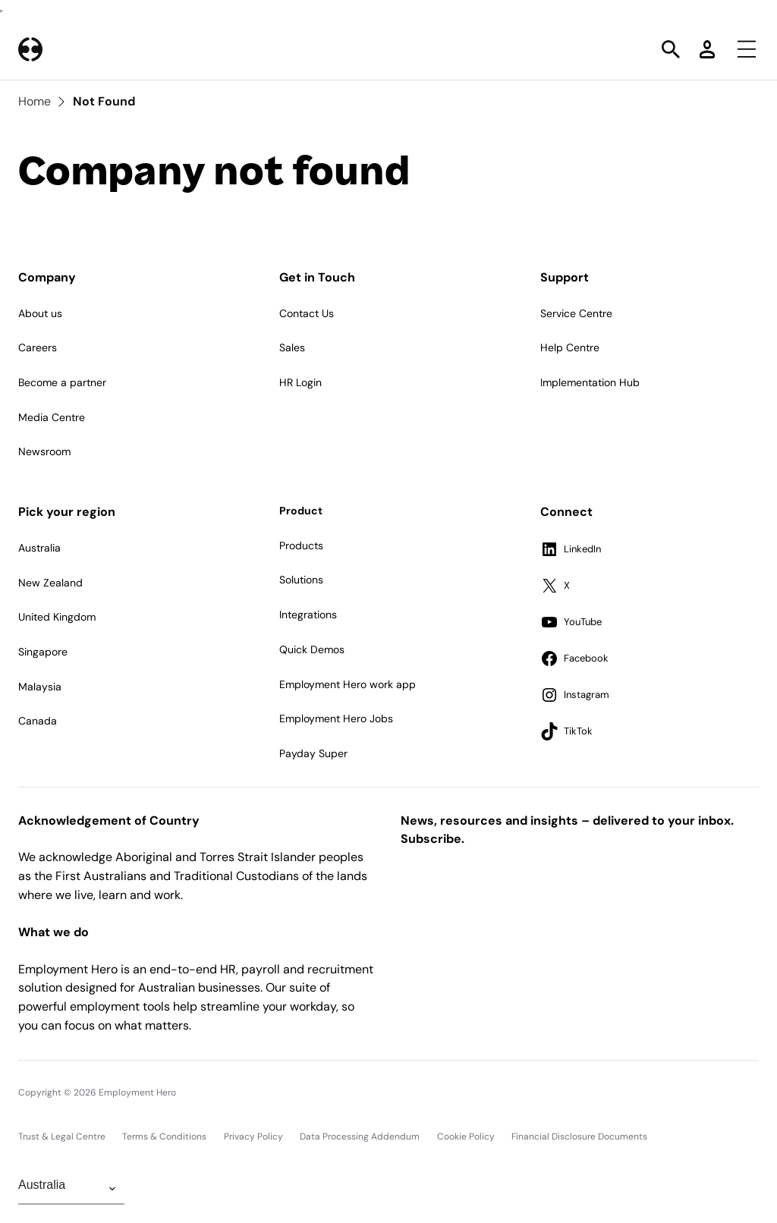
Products (301, 545)
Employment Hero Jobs (336, 718)
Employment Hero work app (347, 684)
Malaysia (39, 686)
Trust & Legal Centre (61, 1136)
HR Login (300, 382)
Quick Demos (311, 649)
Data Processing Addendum (360, 1136)
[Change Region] (71, 1189)
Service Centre (576, 313)
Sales (292, 347)
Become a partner (62, 382)
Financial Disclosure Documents (579, 1136)
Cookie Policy (466, 1136)
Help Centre (569, 347)
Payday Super (313, 753)
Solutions (301, 579)
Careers (37, 347)
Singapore (43, 652)
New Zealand (50, 582)
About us (40, 313)
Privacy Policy (253, 1136)
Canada (37, 721)
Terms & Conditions (164, 1136)
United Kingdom (57, 617)
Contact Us (306, 313)
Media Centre (51, 417)
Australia (39, 548)
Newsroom (44, 451)
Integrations (308, 614)
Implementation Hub (590, 382)
